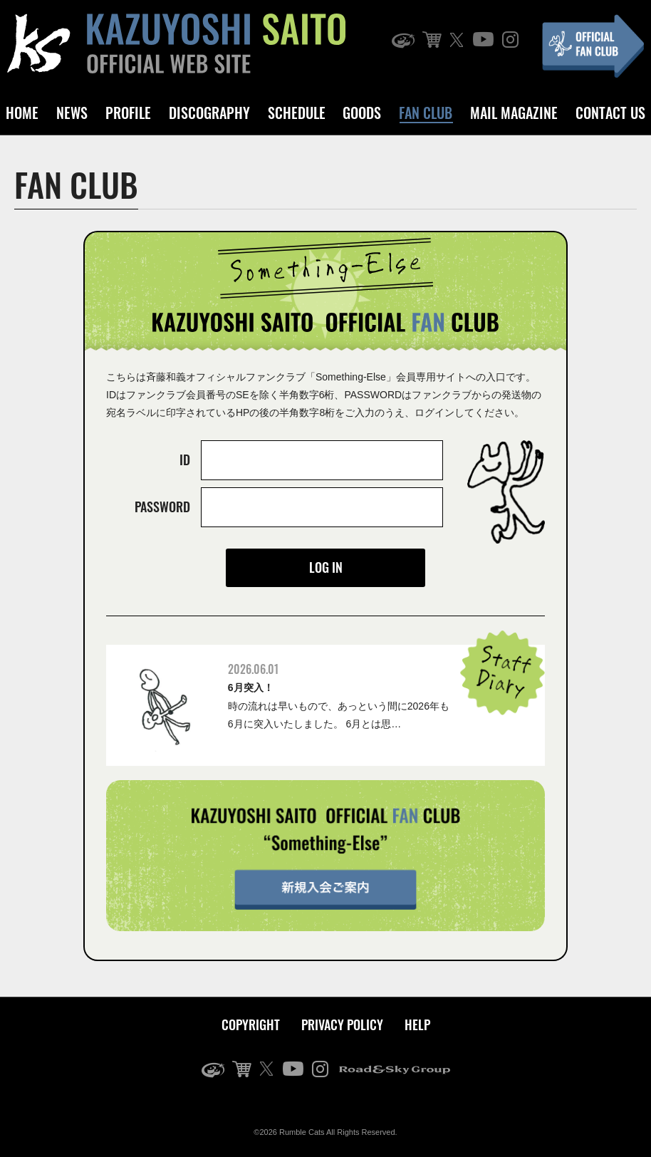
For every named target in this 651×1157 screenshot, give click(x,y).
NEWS (72, 112)
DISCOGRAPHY (209, 112)
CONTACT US (610, 112)
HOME (22, 112)
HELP (417, 1024)
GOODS (362, 112)
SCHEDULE (297, 112)
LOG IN (326, 567)
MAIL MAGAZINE (514, 112)
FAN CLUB (425, 112)
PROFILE (128, 112)
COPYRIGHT (251, 1024)
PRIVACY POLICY (342, 1024)
